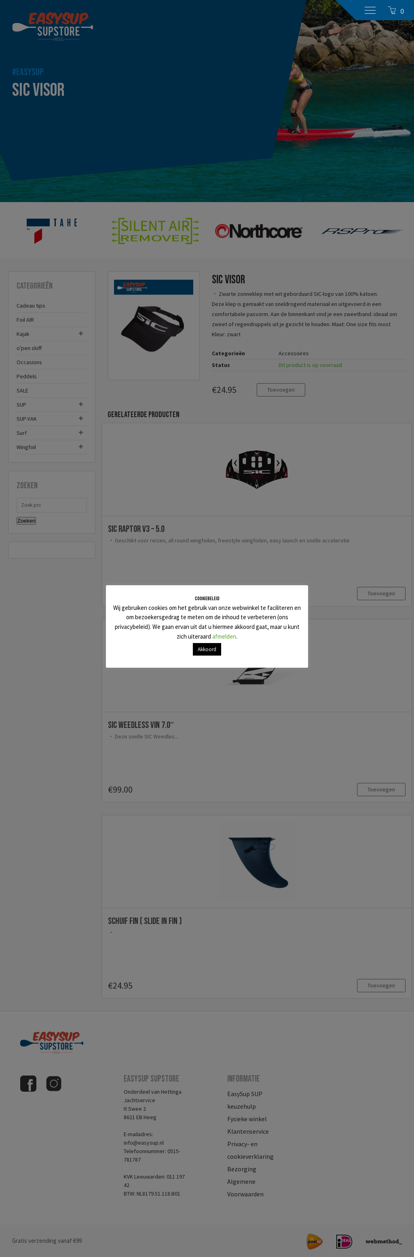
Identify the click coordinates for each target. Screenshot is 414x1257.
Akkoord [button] (207, 649)
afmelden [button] (224, 636)
